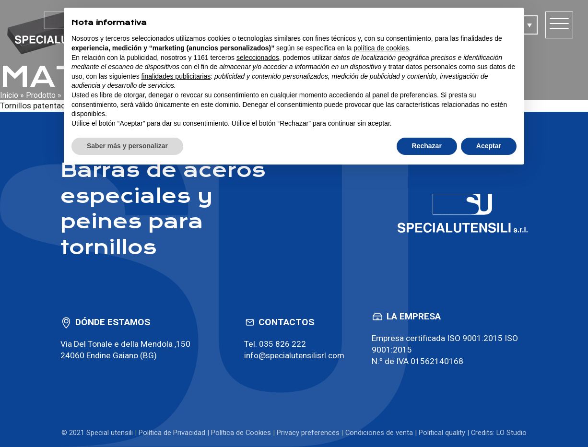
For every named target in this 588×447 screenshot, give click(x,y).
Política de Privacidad (172, 432)
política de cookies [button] (381, 48)
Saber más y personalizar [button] (127, 146)
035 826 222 (281, 344)
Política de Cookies (241, 432)
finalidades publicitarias (176, 76)
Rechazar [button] (427, 146)
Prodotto (41, 95)
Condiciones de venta (379, 432)
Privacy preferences (308, 432)
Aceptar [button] (488, 146)
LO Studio (511, 432)
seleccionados (257, 57)
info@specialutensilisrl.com (294, 355)
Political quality (442, 432)
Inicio (9, 95)
